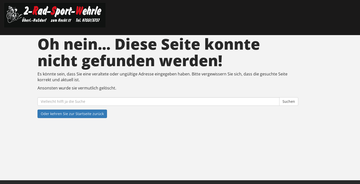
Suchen (288, 101)
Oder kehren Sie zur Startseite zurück (72, 113)
